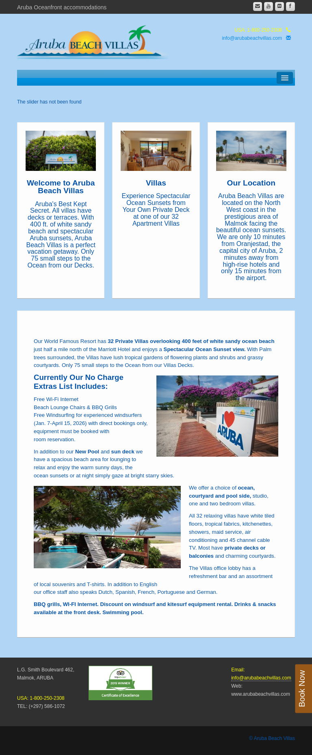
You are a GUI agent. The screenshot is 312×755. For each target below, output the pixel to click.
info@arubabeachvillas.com (252, 38)
